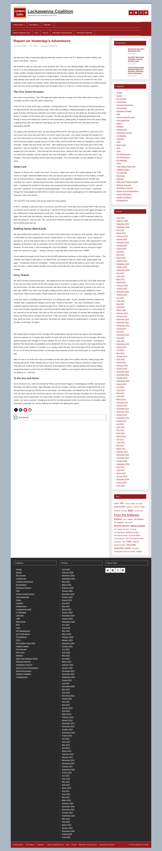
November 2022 (123, 292)
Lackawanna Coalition (50, 11)
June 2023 (121, 276)
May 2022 (120, 304)
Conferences (121, 102)
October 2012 (122, 415)
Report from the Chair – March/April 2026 (136, 50)
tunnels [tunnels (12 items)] (132, 551)
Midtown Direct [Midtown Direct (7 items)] (129, 522)
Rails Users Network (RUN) (127, 182)
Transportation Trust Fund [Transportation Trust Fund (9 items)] (122, 551)
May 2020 (120, 338)
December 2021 (123, 319)
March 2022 (121, 310)
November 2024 (123, 242)
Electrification (122, 108)
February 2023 (122, 285)
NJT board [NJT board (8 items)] (126, 529)
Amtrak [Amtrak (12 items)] (116, 503)
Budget (119, 96)
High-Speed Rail (123, 120)
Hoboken (120, 127)
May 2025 (120, 230)
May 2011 (120, 446)
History (119, 124)
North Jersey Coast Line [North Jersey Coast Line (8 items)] (121, 535)
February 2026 (122, 221)
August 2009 (121, 482)
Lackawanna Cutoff (124, 133)
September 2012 (123, 418)
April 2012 (120, 433)
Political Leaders (123, 170)
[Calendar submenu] (51, 24)
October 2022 (122, 295)
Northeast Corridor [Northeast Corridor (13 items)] (132, 532)
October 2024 (122, 245)
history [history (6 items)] (124, 519)
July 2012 (120, 424)
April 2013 (120, 396)
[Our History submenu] (38, 24)
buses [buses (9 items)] (140, 503)
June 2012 (121, 427)
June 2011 (121, 442)
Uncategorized (122, 200)
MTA (118, 148)
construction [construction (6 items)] (136, 506)
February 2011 (122, 452)
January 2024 (122, 261)
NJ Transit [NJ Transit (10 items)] (133, 529)
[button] (16, 410)
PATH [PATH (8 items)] (127, 538)
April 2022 (120, 307)
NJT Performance (123, 157)
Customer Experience (49, 46)
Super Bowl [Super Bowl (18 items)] (131, 545)
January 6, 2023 (20, 46)
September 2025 (123, 227)
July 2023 (120, 273)
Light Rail (120, 139)
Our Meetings (122, 161)
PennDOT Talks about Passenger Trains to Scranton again (136, 59)
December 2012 (123, 409)
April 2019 (120, 341)
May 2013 (120, 393)
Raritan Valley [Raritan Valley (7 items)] (117, 541)
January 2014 (122, 369)
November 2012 (123, 412)
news (119, 151)
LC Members (122, 136)
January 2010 (122, 476)
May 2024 (120, 255)
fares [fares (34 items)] (130, 510)
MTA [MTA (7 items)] (115, 529)
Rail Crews (121, 176)
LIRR (119, 142)
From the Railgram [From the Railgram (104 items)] (126, 515)
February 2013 (122, 403)
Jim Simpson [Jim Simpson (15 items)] (139, 519)
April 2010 (120, 470)
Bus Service (121, 99)
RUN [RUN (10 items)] (123, 541)
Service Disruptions (124, 194)
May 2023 (120, 279)
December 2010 (123, 455)
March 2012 (121, 436)
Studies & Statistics (124, 197)
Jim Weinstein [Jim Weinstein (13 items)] (119, 522)
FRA (118, 114)
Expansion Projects (124, 111)
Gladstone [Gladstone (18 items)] (118, 519)
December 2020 (123, 335)
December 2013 (123, 372)
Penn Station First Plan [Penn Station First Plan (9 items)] (137, 538)
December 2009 (123, 479)
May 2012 (120, 430)
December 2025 (123, 224)
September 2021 (123, 326)
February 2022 (122, 313)
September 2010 (123, 464)
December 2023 (123, 264)
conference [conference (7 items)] (129, 506)
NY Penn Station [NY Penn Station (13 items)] (134, 535)
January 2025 (122, 239)
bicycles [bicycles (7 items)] (127, 503)
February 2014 (122, 366)
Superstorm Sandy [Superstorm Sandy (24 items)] (122, 548)
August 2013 (121, 384)
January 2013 (122, 406)
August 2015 (121, 347)
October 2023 (122, 267)
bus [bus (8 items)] (137, 503)
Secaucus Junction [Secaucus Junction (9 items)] (119, 545)
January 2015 (122, 356)
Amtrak (119, 93)
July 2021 (120, 332)
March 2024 (121, 258)
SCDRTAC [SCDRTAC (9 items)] (136, 541)
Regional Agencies (124, 185)
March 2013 (121, 399)
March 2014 (121, 362)
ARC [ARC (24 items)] (122, 503)
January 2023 (122, 289)
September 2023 (123, 270)
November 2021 (123, 322)
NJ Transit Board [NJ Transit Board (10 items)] (119, 532)
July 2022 (120, 298)
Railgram (120, 179)
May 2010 (120, 467)
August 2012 (121, 421)
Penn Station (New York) (126, 167)
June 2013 (121, 390)
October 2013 (122, 378)
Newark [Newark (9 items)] (119, 529)
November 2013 (123, 375)
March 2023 (121, 282)
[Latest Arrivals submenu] (24, 24)
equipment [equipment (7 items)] (124, 510)
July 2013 (120, 387)
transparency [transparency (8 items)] (135, 548)
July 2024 (120, 252)
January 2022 (122, 316)
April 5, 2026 (131, 53)
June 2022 (121, 301)
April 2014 (120, 359)
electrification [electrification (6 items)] (117, 510)
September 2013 (123, 381)
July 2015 (120, 350)
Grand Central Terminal (126, 117)
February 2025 (122, 236)
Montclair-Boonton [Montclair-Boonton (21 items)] (122, 526)
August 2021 (121, 329)
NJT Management (123, 154)
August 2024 (121, 249)
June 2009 (121, 486)
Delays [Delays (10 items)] (142, 506)
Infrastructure (122, 130)
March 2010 (121, 473)
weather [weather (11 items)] (139, 551)
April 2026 (120, 218)
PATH (119, 164)
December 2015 (123, 344)
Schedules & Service (125, 188)
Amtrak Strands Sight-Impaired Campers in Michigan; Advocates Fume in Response (136, 70)
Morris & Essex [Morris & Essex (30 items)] (137, 525)
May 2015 (120, 353)
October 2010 (122, 461)
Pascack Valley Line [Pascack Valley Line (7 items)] (119, 538)
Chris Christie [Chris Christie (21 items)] (120, 506)
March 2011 (121, 449)
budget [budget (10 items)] (132, 503)
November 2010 (123, 458)
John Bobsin (24, 417)
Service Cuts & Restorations (128, 191)
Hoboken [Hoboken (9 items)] (130, 519)
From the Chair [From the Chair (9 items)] (138, 510)
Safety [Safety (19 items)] (129, 541)
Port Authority (122, 173)
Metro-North (121, 145)
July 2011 (120, 439)
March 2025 (121, 233)
